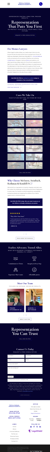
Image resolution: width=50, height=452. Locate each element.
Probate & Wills (14, 439)
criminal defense (37, 56)
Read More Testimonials (25, 238)
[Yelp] (37, 427)
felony (28, 60)
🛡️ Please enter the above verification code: (18, 379)
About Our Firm (25, 319)
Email (27, 360)
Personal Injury (14, 436)
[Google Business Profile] (31, 427)
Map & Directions (35, 413)
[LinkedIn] (40, 427)
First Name (10, 355)
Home (14, 426)
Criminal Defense (14, 431)
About (14, 429)
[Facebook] (34, 427)
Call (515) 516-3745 (25, 172)
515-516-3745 (14, 413)
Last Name (28, 355)
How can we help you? (13, 368)
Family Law (14, 434)
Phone (9, 360)
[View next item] (26, 234)
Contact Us (14, 441)
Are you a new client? (13, 364)
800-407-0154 (14, 418)
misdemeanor (11, 60)
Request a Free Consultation (25, 35)
